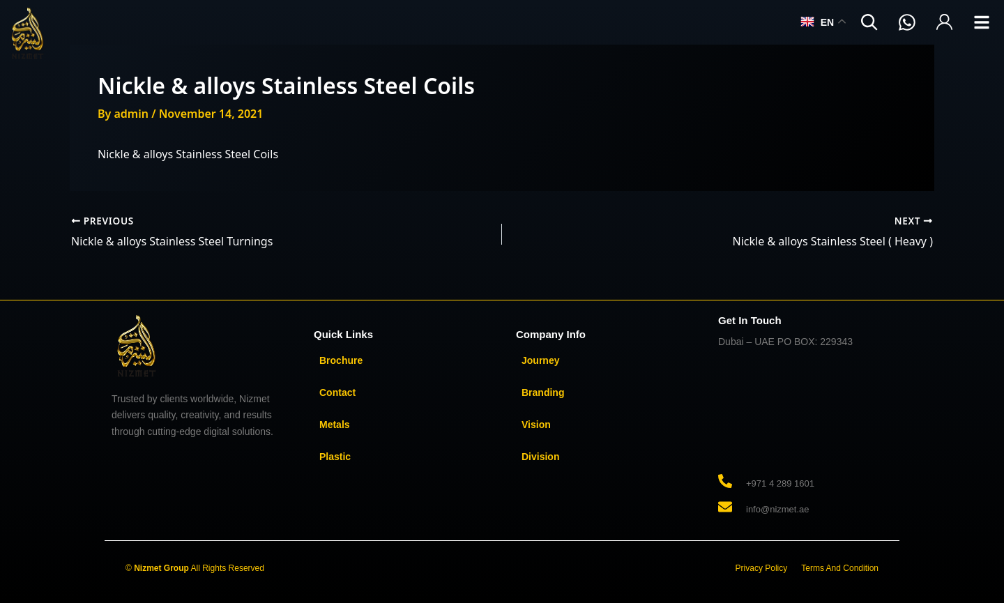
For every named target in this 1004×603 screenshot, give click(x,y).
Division (540, 456)
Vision (536, 424)
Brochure (341, 360)
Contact (337, 392)
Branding (543, 392)
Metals (334, 424)
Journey (540, 360)
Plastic (335, 456)
